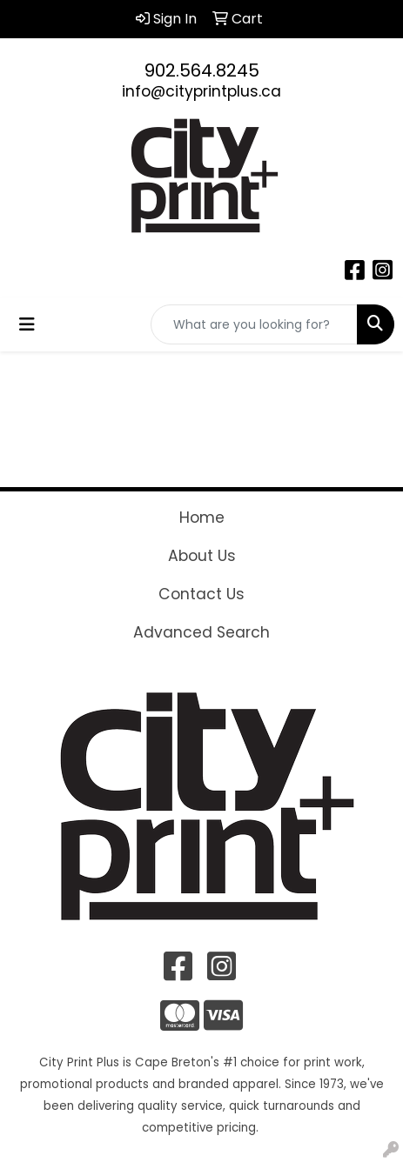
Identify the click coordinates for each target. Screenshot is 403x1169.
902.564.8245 (201, 70)
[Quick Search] (254, 324)
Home (202, 517)
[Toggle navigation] (27, 324)
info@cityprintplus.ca (201, 91)
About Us (202, 555)
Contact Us (201, 594)
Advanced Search (201, 632)
